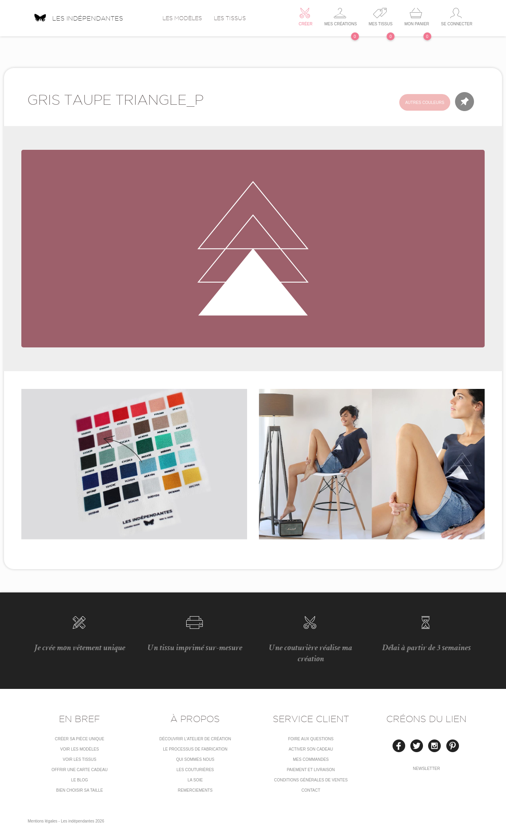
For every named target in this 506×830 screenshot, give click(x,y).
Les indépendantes (78, 15)
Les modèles (182, 18)
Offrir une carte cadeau (79, 770)
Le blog (79, 780)
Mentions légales (42, 821)
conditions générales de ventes (310, 780)
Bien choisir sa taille (79, 790)
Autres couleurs (424, 102)
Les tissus (230, 18)
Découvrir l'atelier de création (195, 739)
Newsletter (426, 768)
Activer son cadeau (311, 749)
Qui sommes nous (195, 759)
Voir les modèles (79, 749)
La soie (195, 780)
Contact (310, 790)
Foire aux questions (311, 739)
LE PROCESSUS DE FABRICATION (195, 749)
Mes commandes (311, 759)
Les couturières (195, 770)
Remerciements (195, 790)
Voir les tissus (79, 759)
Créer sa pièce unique (79, 739)
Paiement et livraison (311, 770)
